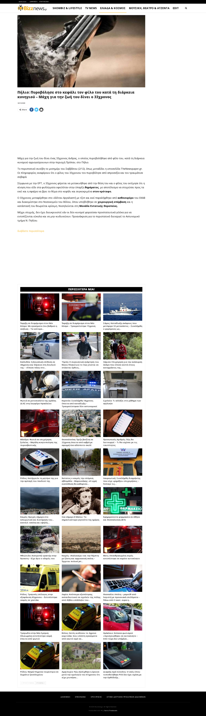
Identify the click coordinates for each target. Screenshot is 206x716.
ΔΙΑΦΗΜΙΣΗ (33, 2)
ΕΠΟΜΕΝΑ (40, 683)
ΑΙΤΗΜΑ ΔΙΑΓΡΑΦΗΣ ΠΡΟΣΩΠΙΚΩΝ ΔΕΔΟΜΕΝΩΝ (126, 697)
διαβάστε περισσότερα (30, 231)
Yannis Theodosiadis (110, 711)
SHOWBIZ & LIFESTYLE (67, 8)
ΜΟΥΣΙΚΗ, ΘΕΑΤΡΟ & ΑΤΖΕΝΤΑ (149, 8)
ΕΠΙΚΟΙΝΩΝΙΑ (44, 2)
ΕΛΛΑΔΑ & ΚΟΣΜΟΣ (113, 8)
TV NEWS (91, 8)
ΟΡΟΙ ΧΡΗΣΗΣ (96, 697)
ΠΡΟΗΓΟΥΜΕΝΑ (27, 683)
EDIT (176, 8)
